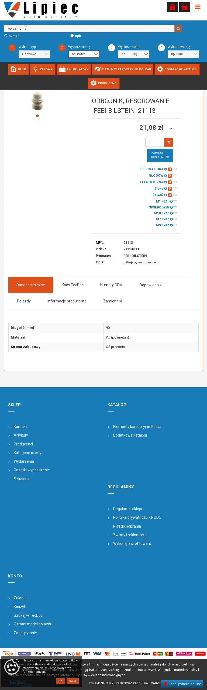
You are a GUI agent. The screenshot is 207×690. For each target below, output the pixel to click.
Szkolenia (22, 479)
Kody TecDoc (73, 285)
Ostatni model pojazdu (33, 624)
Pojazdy (24, 301)
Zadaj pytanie (25, 633)
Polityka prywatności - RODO (137, 517)
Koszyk (20, 607)
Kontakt (20, 426)
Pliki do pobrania (127, 526)
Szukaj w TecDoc (28, 615)
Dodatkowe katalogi (130, 435)
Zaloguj (20, 598)
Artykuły (21, 435)
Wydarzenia (24, 461)
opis (78, 36)
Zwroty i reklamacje (130, 535)
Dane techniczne (30, 285)
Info (72, 680)
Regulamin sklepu (128, 509)
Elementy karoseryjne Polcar (137, 426)
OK (60, 680)
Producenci (23, 444)
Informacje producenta (67, 301)
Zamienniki (112, 301)
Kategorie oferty (28, 453)
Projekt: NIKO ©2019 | (119, 683)
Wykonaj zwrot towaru (132, 543)
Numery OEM (111, 285)
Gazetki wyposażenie (32, 470)
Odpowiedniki (150, 285)
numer (14, 36)
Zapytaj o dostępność (160, 155)
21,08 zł (152, 127)
